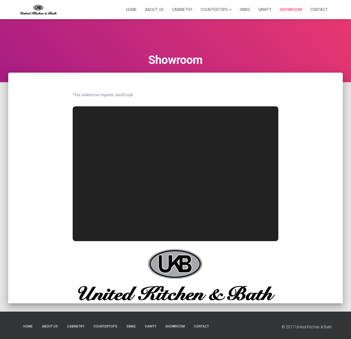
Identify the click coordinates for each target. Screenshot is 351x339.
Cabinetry (182, 9)
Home (131, 9)
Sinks (245, 9)
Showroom (291, 9)
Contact (319, 9)
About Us (154, 9)
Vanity (264, 9)
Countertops (216, 9)
